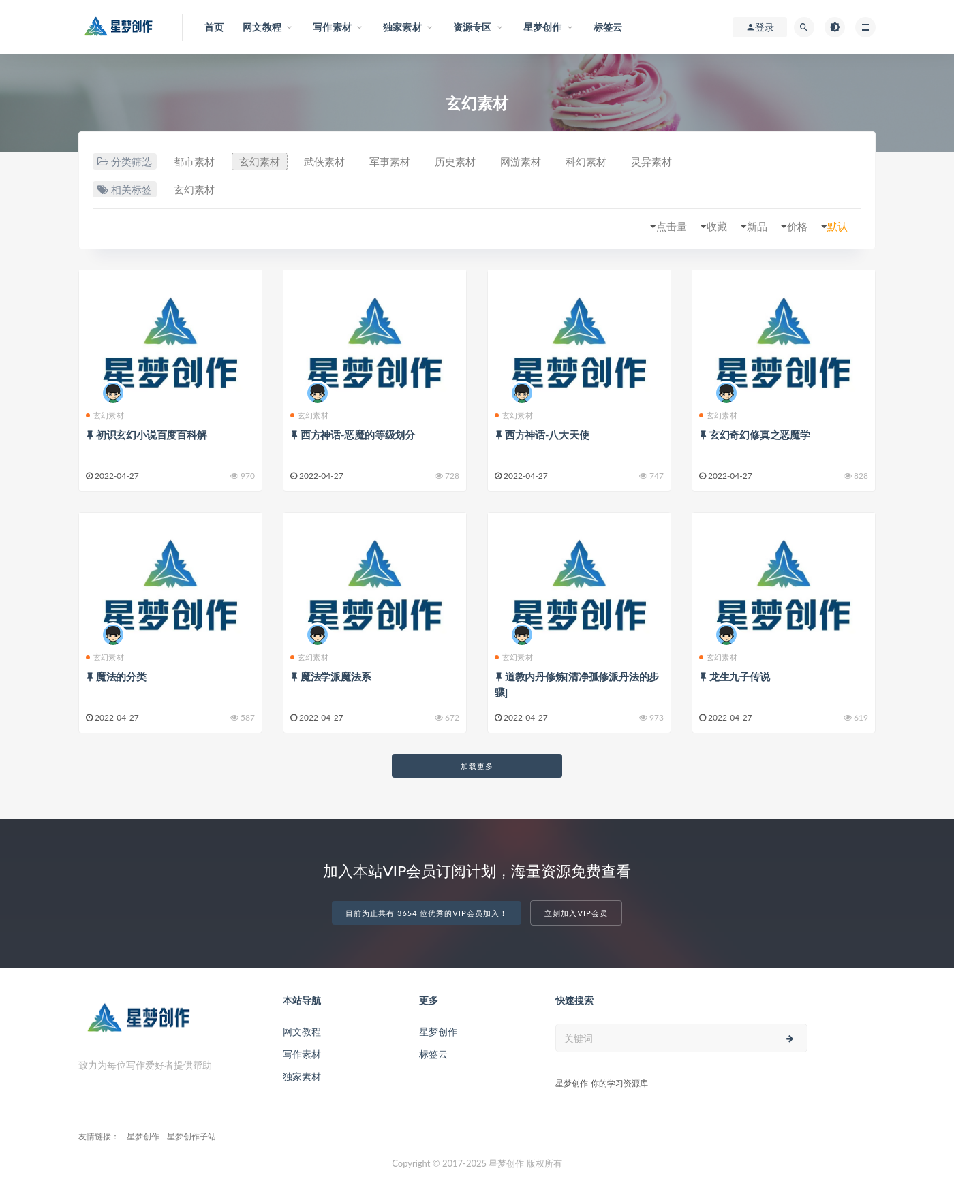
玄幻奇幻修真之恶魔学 (759, 434)
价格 (797, 226)
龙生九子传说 (739, 676)
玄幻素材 (259, 161)
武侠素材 (324, 161)
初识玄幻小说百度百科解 (151, 434)
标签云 (433, 1054)
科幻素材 (586, 161)
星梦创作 (438, 1031)
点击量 (671, 226)
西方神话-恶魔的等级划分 (358, 434)
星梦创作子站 (191, 1136)
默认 (837, 226)
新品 (757, 226)
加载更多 (477, 765)
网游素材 (520, 161)
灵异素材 (651, 161)
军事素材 (389, 161)
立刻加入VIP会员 (575, 912)
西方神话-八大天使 (547, 434)
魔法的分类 (121, 676)
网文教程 (302, 1031)
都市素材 (194, 161)
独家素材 (302, 1076)
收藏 (717, 226)
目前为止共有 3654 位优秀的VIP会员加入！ (426, 912)
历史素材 (455, 161)
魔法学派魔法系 (336, 676)
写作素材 (302, 1054)
